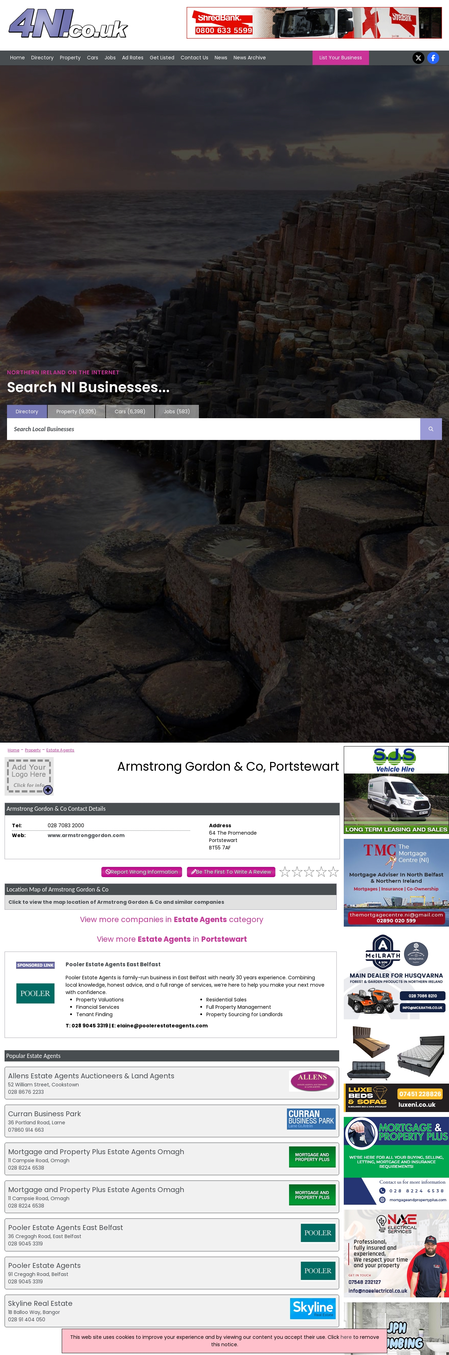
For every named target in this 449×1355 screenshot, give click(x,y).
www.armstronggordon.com (86, 835)
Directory (42, 57)
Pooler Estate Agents (44, 1265)
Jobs (110, 57)
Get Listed (162, 57)
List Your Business (341, 57)
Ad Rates (132, 57)
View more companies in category (171, 919)
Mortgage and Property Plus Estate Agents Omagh (96, 1152)
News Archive (250, 57)
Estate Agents (60, 750)
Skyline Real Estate (40, 1303)
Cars (92, 57)
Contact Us (194, 57)
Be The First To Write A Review (233, 871)
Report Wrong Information (144, 871)
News (221, 57)
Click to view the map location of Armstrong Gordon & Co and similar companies (116, 902)
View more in (172, 939)
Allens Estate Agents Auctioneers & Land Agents (91, 1076)
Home (17, 57)
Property (70, 57)
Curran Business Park (44, 1114)
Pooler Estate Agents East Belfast (113, 964)
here (346, 1337)
